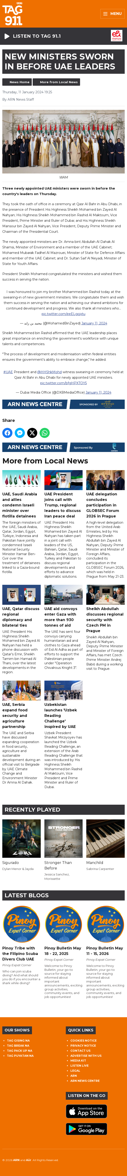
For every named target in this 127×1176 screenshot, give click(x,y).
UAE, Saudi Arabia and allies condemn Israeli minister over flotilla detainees (21, 494)
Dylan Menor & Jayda (18, 869)
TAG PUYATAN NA (20, 1055)
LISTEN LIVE (79, 1065)
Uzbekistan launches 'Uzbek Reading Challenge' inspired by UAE (63, 705)
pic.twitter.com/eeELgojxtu (63, 314)
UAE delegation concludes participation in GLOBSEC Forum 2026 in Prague (105, 494)
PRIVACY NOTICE (83, 1045)
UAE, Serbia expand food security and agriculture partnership (21, 705)
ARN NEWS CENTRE (85, 1080)
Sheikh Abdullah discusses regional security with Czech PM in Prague (105, 609)
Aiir (28, 1160)
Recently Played (32, 809)
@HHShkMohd (49, 372)
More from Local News (59, 82)
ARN (73, 1075)
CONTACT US (80, 1050)
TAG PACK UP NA (19, 1050)
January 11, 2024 (94, 323)
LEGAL (75, 1070)
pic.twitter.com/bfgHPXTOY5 (63, 383)
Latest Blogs (27, 895)
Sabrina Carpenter (100, 869)
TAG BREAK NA (18, 1045)
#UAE (8, 372)
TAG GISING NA (18, 1040)
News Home (19, 82)
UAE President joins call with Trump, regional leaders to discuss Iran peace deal (63, 494)
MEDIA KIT (78, 1060)
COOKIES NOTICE (83, 1040)
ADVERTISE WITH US (85, 1055)
